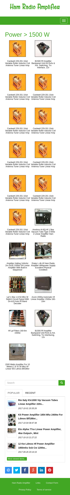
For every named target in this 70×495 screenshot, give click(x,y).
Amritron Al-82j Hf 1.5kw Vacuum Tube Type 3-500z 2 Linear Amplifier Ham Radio (43, 232)
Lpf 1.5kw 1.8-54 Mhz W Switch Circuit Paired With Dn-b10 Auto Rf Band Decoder (17, 300)
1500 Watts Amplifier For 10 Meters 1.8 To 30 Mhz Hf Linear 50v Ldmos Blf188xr (17, 366)
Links (38, 483)
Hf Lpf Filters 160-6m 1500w (17, 332)
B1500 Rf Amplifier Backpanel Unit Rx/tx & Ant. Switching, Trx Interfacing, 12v (43, 334)
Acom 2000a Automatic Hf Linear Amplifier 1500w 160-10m (43, 299)
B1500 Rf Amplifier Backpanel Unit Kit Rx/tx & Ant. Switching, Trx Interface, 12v (43, 64)
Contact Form (52, 483)
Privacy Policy (25, 490)
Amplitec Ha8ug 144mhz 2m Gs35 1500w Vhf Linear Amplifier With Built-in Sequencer (17, 266)
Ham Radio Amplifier (21, 483)
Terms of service (44, 490)
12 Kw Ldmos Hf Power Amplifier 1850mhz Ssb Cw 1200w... (36, 445)
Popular (14, 392)
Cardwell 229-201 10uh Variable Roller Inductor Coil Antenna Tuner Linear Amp (17, 63)
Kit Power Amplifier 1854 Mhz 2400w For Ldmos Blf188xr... (40, 416)
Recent (30, 392)
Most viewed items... (17, 459)
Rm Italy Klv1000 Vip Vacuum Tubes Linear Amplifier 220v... (38, 402)
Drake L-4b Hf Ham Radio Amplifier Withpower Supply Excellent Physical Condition (43, 266)
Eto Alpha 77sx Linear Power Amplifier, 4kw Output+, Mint (39, 431)
